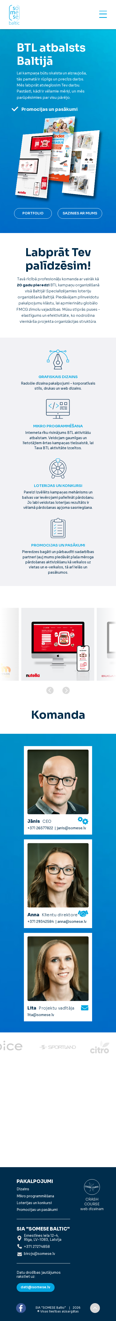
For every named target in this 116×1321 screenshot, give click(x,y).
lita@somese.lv (40, 1015)
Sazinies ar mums (80, 213)
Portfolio (33, 213)
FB (21, 1308)
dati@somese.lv (35, 1287)
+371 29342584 (40, 922)
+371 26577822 (40, 828)
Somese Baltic (14, 14)
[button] (66, 690)
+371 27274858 (37, 1247)
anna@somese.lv (72, 922)
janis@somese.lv (71, 828)
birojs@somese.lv (39, 1254)
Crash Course (92, 1195)
